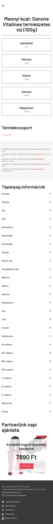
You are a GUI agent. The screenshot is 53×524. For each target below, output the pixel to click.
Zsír (3, 210)
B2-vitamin (7, 353)
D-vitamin (6, 386)
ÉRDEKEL (26, 466)
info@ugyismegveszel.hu (12, 492)
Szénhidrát (26, 43)
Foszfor (5, 327)
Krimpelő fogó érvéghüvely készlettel (27, 446)
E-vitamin (6, 394)
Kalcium (27, 91)
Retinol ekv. (7, 336)
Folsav (5, 411)
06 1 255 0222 (18, 489)
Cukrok (5, 252)
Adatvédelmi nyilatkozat (16, 495)
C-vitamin (6, 378)
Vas (3, 311)
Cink (4, 319)
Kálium (26, 75)
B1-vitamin (7, 344)
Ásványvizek (7, 135)
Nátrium (27, 59)
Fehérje (5, 202)
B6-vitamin (7, 361)
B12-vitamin (8, 369)
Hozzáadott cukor (10, 269)
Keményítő (7, 244)
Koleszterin (7, 227)
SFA (4, 219)
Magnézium (26, 108)
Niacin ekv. (7, 403)
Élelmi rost (7, 260)
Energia (5, 193)
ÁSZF (4, 495)
